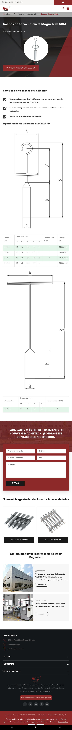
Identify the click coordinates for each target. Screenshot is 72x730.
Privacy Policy (63, 722)
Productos (18, 14)
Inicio (8, 14)
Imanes (6, 657)
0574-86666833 (14, 645)
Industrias (8, 664)
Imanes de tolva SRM (49, 14)
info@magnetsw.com (16, 649)
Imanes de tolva (31, 14)
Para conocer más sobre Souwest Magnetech (36, 697)
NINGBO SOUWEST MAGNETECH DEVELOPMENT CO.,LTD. (44, 715)
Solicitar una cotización (21, 68)
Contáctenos (10, 636)
